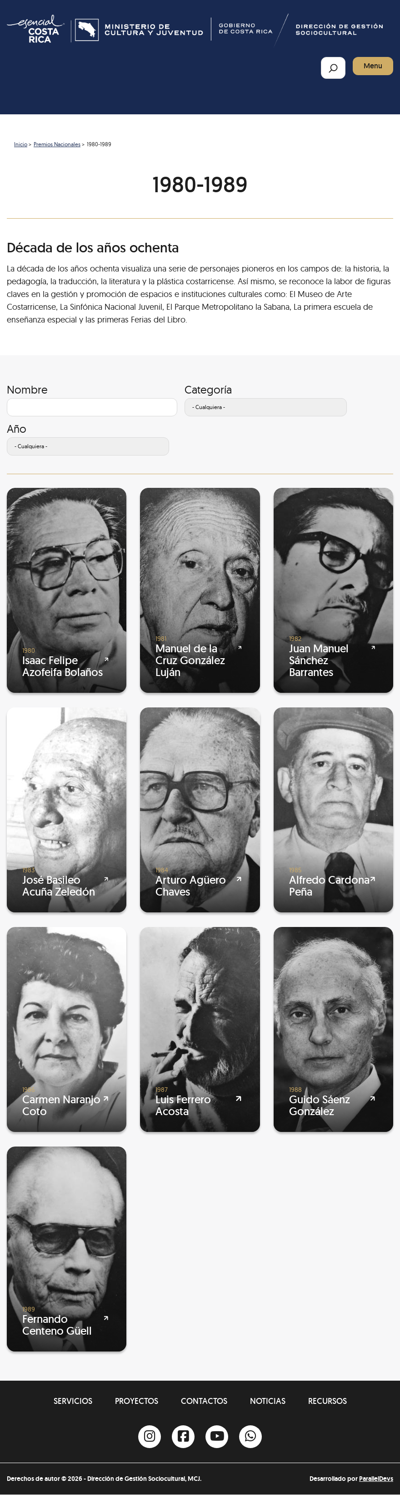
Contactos (204, 1401)
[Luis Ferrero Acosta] (200, 1029)
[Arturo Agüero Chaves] (200, 809)
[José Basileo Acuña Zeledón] (66, 809)
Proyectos (136, 1401)
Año (16, 429)
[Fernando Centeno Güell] (66, 1249)
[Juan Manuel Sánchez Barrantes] (333, 590)
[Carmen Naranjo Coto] (66, 1029)
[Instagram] (149, 1436)
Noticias (267, 1401)
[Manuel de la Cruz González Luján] (200, 590)
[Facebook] (183, 1436)
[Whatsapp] (250, 1436)
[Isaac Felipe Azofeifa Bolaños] (66, 590)
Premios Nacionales (57, 144)
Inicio (20, 144)
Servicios (73, 1401)
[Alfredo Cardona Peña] (333, 809)
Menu (373, 66)
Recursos (327, 1401)
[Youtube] (216, 1436)
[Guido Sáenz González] (333, 1029)
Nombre (27, 389)
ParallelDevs (376, 1479)
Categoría (208, 389)
